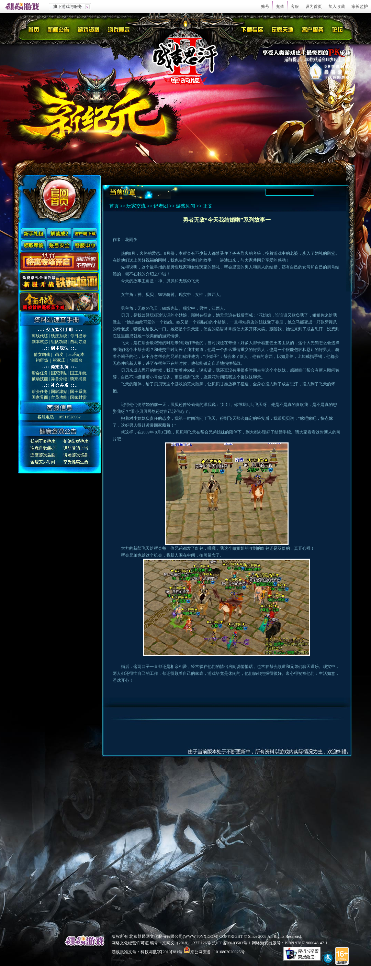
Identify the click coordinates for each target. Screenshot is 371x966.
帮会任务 (40, 373)
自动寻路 (78, 341)
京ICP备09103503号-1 (231, 943)
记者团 (161, 206)
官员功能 (59, 397)
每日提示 (78, 335)
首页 (114, 206)
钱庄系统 (59, 335)
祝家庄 (59, 360)
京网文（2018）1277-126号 (186, 943)
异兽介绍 (59, 378)
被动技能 (40, 378)
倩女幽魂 (42, 354)
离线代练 (40, 335)
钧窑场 (42, 360)
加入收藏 (336, 6)
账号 (265, 6)
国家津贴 (59, 373)
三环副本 (76, 354)
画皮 (59, 354)
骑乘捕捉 (78, 378)
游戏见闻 (185, 206)
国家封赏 (78, 397)
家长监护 (359, 6)
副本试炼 (40, 341)
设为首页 (313, 6)
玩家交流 (136, 206)
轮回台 (76, 360)
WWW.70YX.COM (200, 936)
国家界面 (40, 397)
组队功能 (59, 341)
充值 (280, 6)
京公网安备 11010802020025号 (217, 951)
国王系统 (78, 373)
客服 (295, 6)
